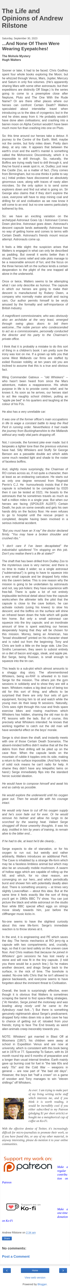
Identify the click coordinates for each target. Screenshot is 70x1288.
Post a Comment (16, 1256)
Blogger (42, 1284)
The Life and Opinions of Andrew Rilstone (32, 18)
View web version (35, 1277)
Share (7, 1238)
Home (35, 1270)
